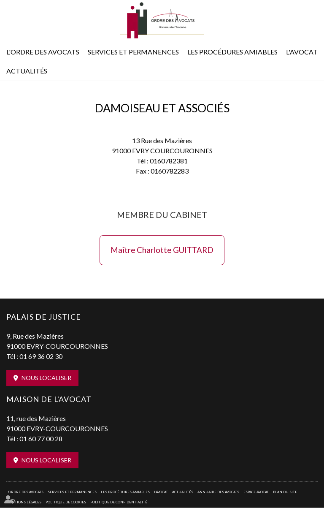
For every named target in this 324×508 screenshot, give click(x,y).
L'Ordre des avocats (42, 52)
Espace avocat (256, 492)
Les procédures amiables (232, 52)
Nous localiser (46, 377)
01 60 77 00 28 (40, 439)
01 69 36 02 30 (40, 356)
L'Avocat (302, 52)
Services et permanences (133, 52)
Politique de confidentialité (118, 502)
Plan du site (285, 492)
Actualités (26, 71)
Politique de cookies (66, 502)
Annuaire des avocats (218, 492)
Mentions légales (23, 502)
